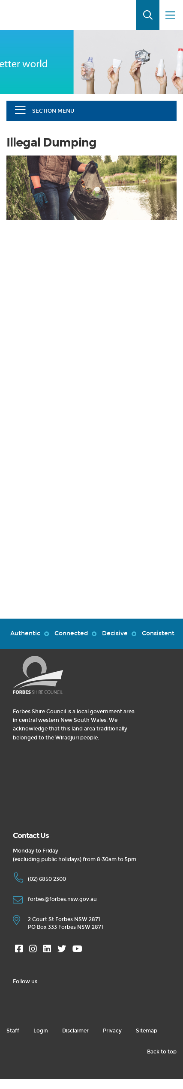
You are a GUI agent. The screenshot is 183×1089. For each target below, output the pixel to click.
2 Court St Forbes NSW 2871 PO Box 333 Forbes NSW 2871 (58, 923)
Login (40, 1031)
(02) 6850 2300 (39, 880)
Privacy (112, 1031)
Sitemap (146, 1031)
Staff (12, 1031)
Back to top (162, 1052)
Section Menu (53, 111)
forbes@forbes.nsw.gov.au (55, 900)
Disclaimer (75, 1031)
